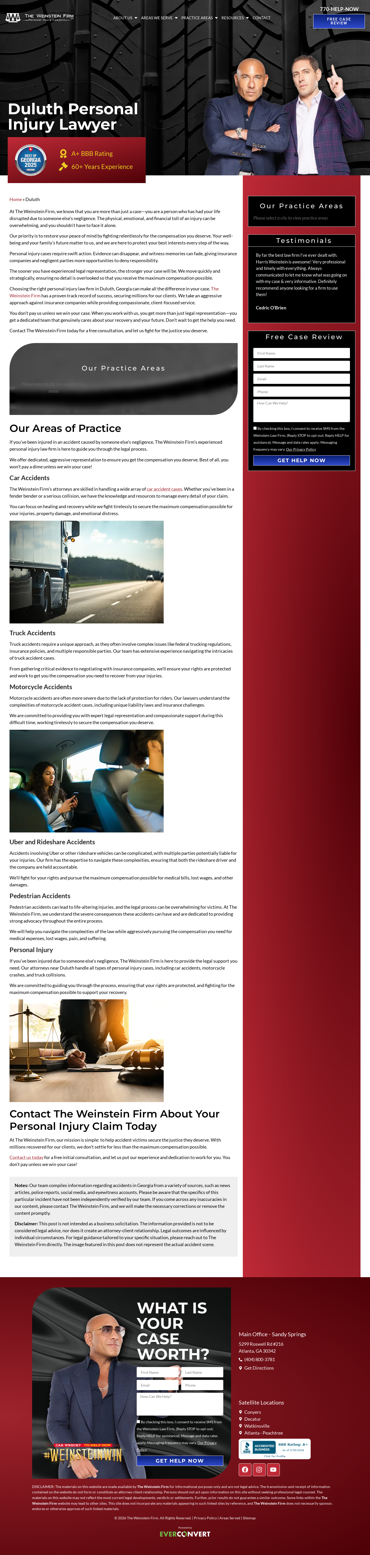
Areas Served (229, 1518)
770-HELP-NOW (339, 9)
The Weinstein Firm (142, 1518)
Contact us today (26, 1157)
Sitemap (249, 1518)
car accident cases (164, 489)
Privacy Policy (205, 1518)
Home (16, 199)
